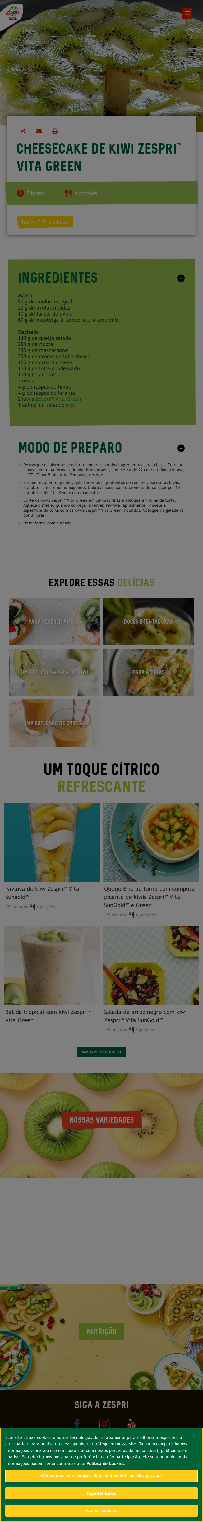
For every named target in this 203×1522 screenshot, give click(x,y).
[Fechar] (194, 1436)
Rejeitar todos (101, 1493)
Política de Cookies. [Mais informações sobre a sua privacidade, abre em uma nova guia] (106, 1463)
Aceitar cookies (101, 1510)
